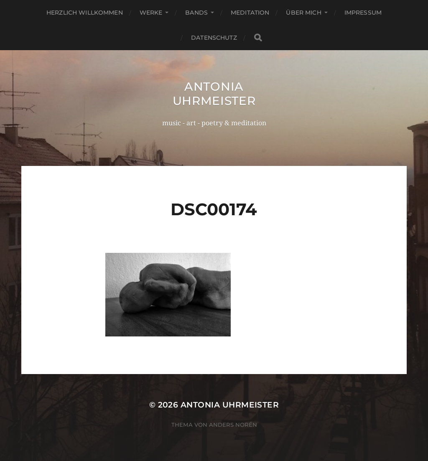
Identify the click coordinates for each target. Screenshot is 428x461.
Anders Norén (233, 424)
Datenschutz (214, 37)
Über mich (303, 12)
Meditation (250, 12)
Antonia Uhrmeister (214, 93)
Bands (196, 12)
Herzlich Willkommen (84, 12)
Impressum (363, 12)
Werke (151, 12)
